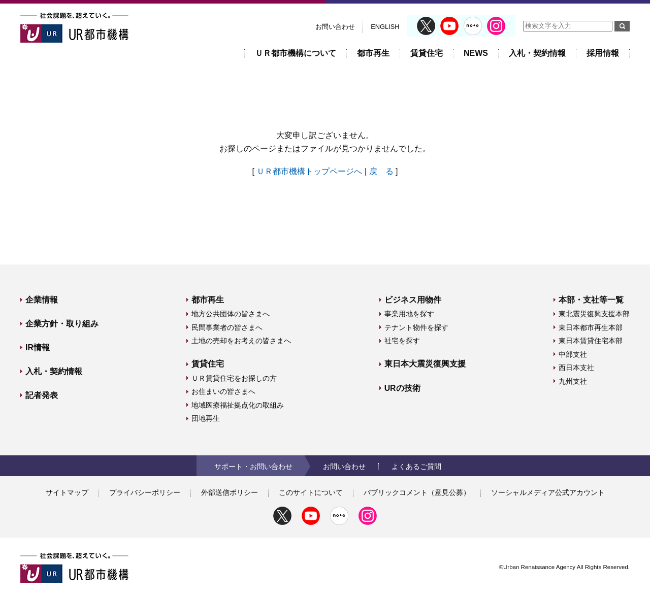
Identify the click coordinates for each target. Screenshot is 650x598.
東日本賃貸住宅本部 (591, 341)
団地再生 (205, 418)
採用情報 (603, 53)
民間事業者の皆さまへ (227, 327)
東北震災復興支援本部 (594, 314)
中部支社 (573, 354)
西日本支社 (576, 367)
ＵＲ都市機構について (295, 53)
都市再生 (373, 53)
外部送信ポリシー (229, 492)
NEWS (476, 53)
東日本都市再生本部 (591, 327)
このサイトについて (311, 492)
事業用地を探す (409, 314)
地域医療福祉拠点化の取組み (237, 405)
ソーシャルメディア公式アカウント (548, 492)
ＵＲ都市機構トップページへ (309, 171)
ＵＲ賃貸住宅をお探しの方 (234, 378)
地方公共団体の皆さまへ (230, 314)
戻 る (381, 171)
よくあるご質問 (416, 466)
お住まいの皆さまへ (223, 391)
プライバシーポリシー (144, 492)
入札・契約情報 (537, 53)
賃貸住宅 (426, 53)
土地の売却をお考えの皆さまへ (241, 341)
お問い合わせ (335, 26)
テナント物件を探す (416, 327)
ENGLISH (385, 26)
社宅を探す (402, 341)
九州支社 (573, 381)
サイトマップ (67, 492)
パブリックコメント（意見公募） (417, 492)
